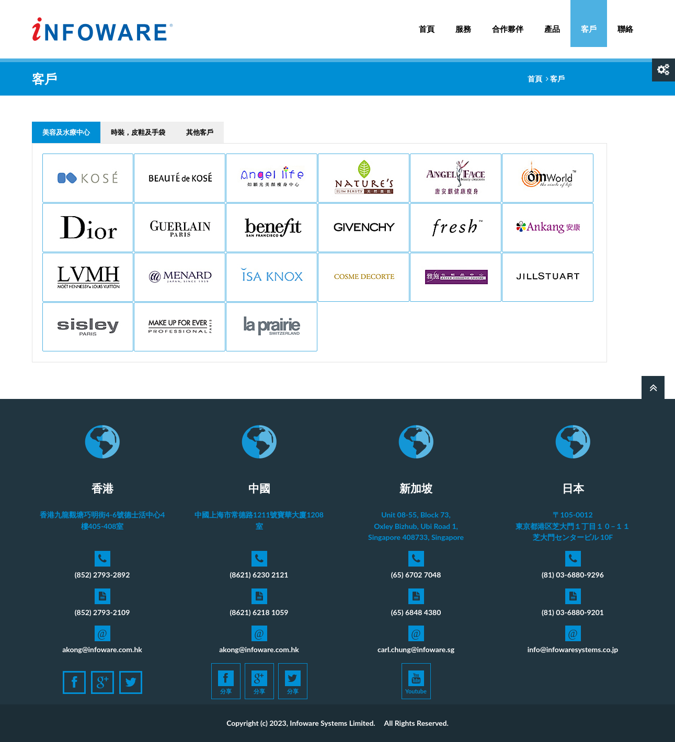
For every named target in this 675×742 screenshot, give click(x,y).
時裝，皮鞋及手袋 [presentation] (138, 132)
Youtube (416, 682)
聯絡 (625, 28)
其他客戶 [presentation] (199, 132)
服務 (463, 23)
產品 (552, 23)
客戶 (589, 28)
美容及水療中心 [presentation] (66, 132)
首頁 (426, 28)
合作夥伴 (507, 28)
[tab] (66, 132)
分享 (226, 682)
